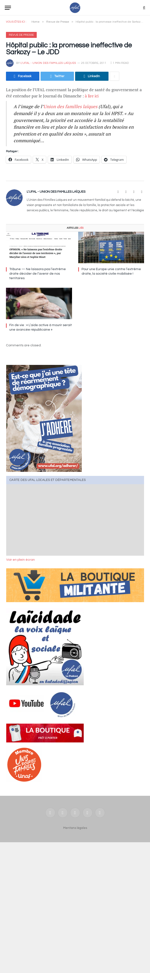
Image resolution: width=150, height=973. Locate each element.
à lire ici (91, 96)
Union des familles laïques (70, 106)
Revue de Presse (21, 34)
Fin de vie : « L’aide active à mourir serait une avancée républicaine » (40, 327)
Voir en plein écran (20, 559)
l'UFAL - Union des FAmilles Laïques (48, 63)
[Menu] (8, 7)
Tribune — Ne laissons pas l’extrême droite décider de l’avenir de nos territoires (37, 273)
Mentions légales (75, 828)
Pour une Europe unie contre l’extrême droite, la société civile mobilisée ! (111, 271)
